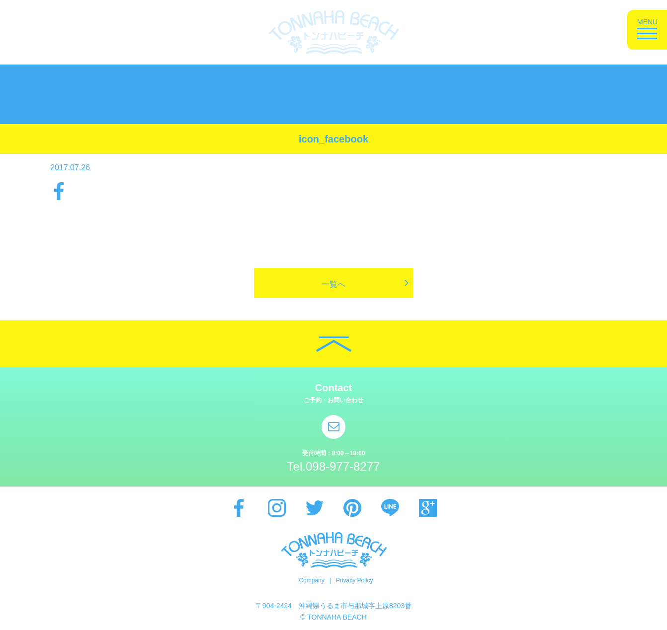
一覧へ (333, 284)
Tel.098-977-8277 (333, 466)
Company (311, 580)
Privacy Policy (354, 580)
